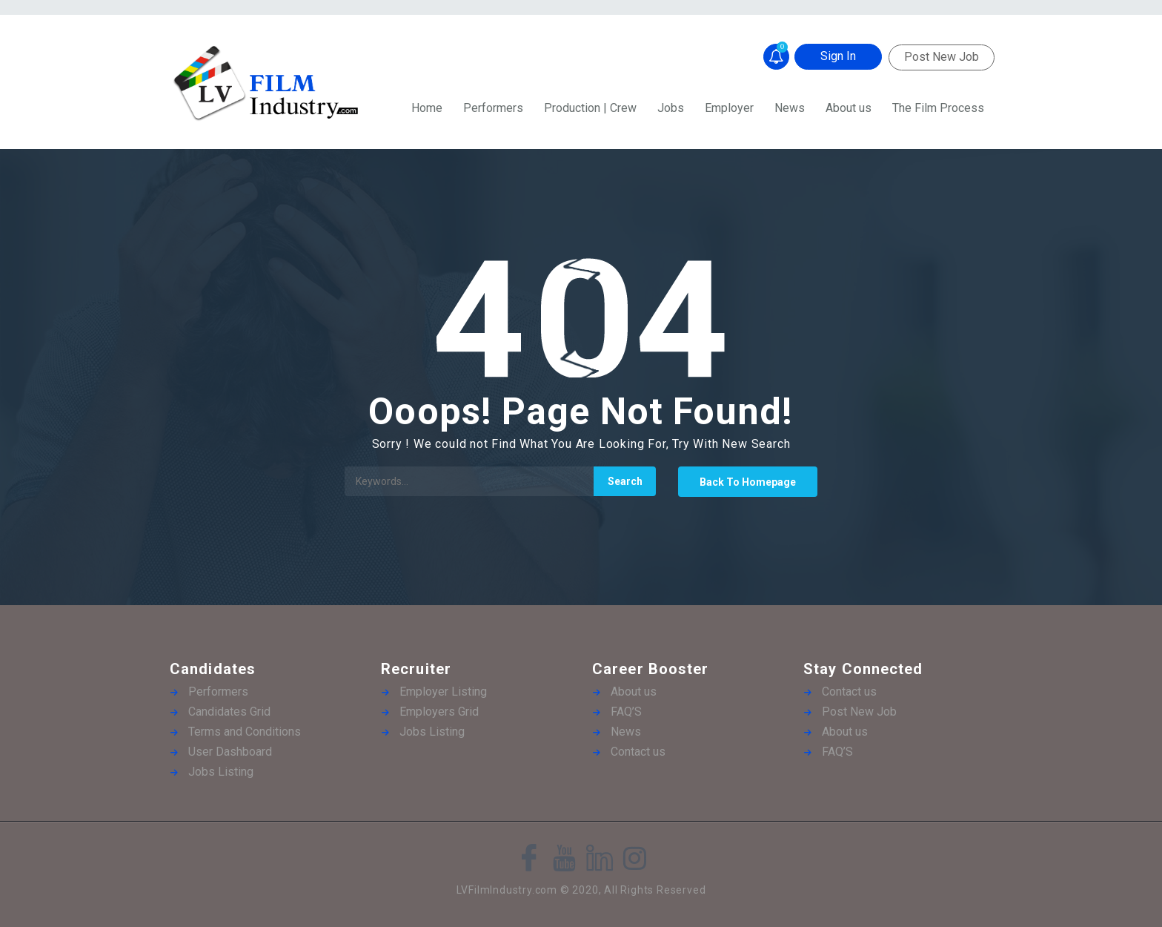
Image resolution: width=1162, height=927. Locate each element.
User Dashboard (230, 752)
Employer (729, 108)
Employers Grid (439, 712)
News (789, 108)
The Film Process (938, 108)
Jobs (670, 108)
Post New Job (941, 57)
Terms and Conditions (244, 732)
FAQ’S (626, 712)
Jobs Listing (220, 772)
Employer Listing (443, 691)
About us (849, 108)
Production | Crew (590, 108)
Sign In (838, 56)
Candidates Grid (229, 712)
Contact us (638, 752)
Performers (493, 108)
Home (426, 108)
